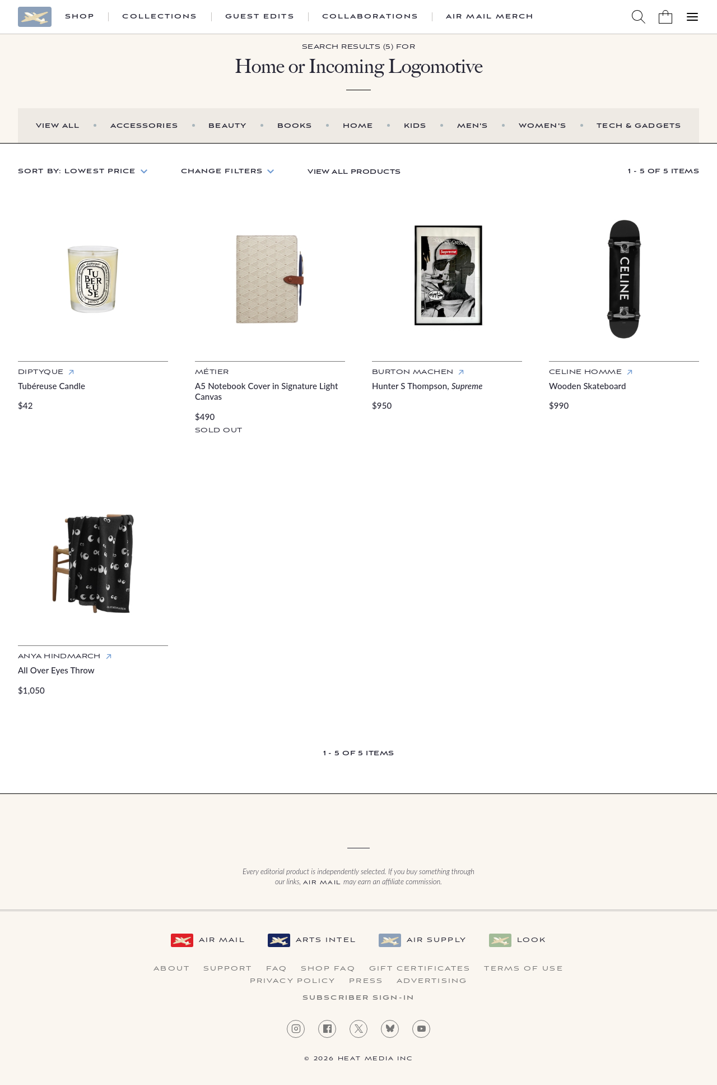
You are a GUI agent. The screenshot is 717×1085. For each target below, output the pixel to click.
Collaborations (370, 17)
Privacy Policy (293, 981)
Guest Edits (260, 17)
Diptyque (40, 372)
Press (366, 981)
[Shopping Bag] (665, 17)
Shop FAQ (328, 969)
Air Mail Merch (490, 17)
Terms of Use (523, 969)
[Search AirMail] (638, 17)
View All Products (354, 172)
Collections (159, 17)
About (171, 969)
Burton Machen (412, 372)
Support (228, 969)
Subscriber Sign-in (358, 998)
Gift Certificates (420, 969)
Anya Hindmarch (59, 656)
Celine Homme (585, 372)
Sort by (77, 171)
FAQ (276, 969)
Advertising (432, 981)
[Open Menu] (692, 17)
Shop (80, 17)
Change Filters (222, 171)
